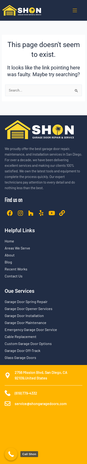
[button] (74, 10)
